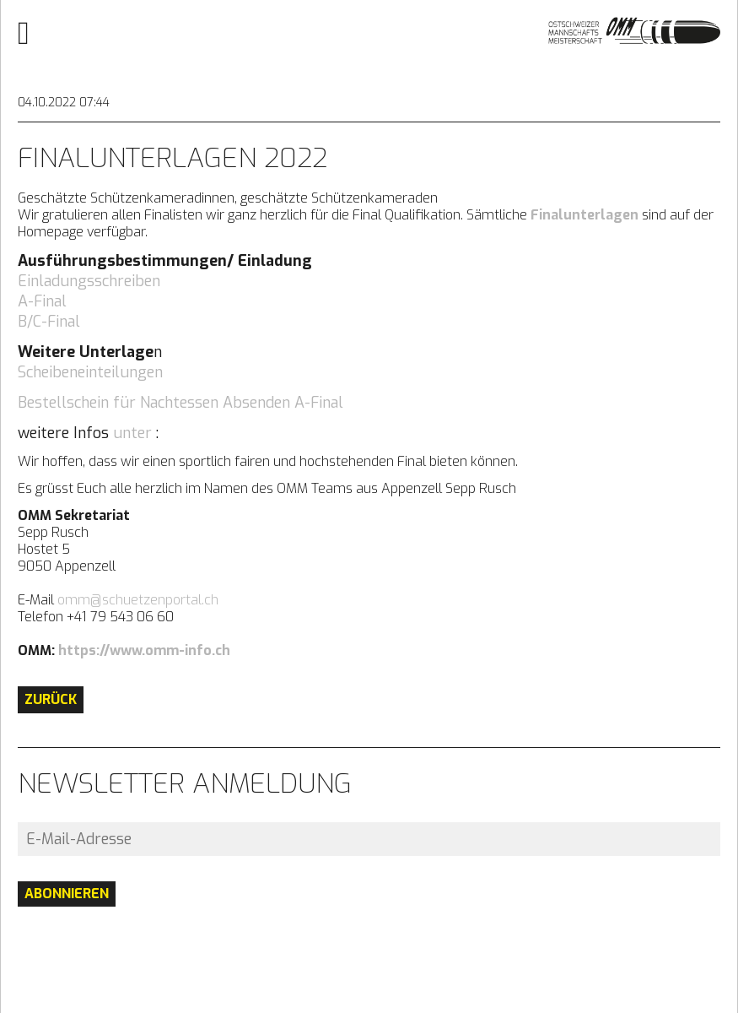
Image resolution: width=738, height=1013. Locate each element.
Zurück (50, 699)
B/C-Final (49, 321)
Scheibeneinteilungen (90, 372)
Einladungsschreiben (89, 281)
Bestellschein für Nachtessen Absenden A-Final (180, 403)
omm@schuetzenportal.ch (137, 600)
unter (132, 433)
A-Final (42, 301)
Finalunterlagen (584, 215)
